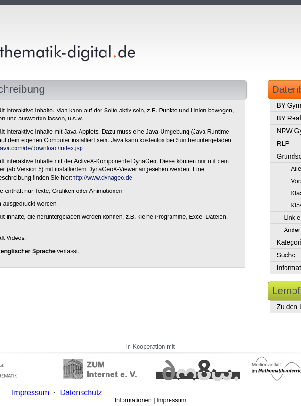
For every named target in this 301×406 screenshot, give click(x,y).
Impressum (171, 400)
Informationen (133, 400)
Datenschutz (81, 393)
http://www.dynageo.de (102, 178)
